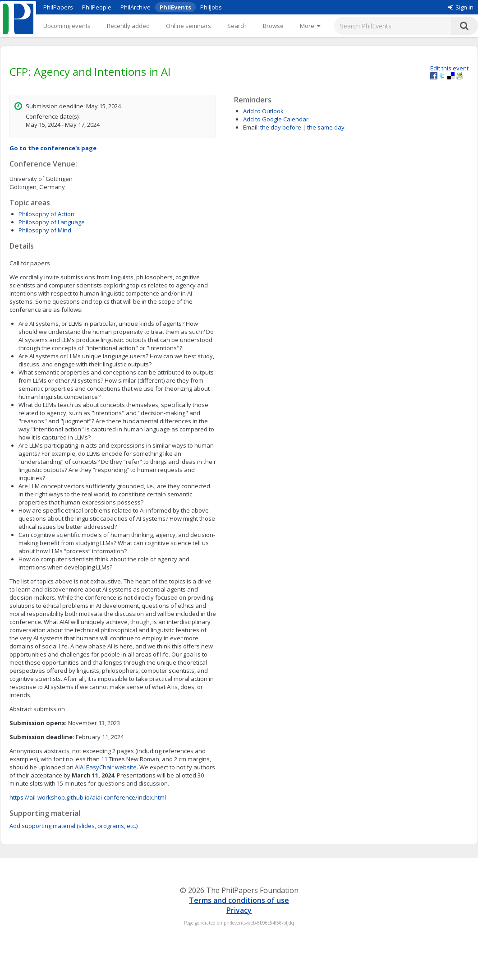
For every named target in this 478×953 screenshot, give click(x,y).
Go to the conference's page (53, 148)
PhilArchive (135, 7)
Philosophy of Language (51, 222)
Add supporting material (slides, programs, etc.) (73, 826)
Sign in (460, 7)
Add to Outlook (263, 111)
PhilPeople (96, 7)
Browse (273, 26)
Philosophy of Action (46, 214)
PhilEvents (175, 7)
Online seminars (188, 26)
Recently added (128, 26)
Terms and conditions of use (239, 900)
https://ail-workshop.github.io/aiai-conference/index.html (87, 797)
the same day (326, 127)
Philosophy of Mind (44, 230)
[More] (310, 25)
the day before (280, 127)
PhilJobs (211, 7)
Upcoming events (67, 26)
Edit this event (449, 68)
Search (237, 26)
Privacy (239, 910)
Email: (251, 127)
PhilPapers (58, 7)
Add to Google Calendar (275, 119)
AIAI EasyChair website (106, 767)
